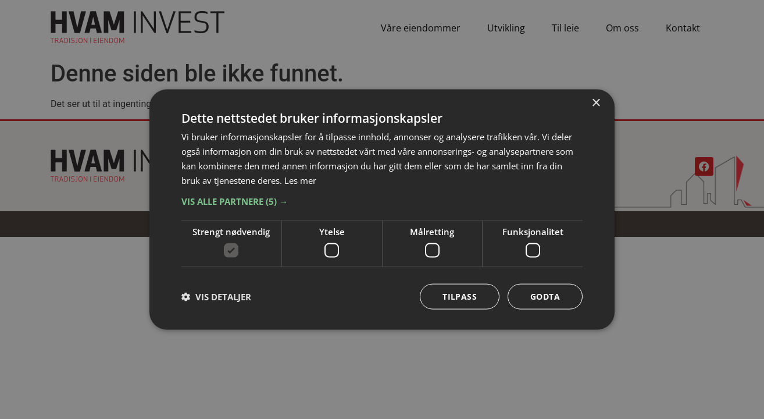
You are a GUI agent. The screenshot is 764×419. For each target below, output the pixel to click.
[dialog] (382, 210)
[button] (382, 201)
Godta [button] (545, 295)
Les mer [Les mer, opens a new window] (300, 180)
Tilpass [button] (459, 295)
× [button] (595, 103)
